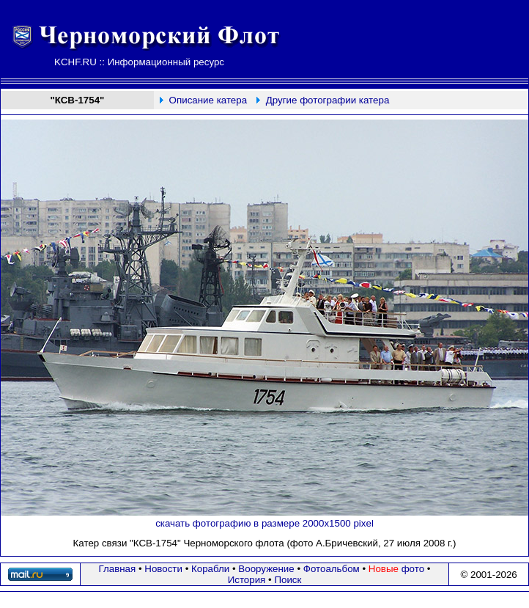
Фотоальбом (331, 568)
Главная (117, 568)
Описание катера (208, 100)
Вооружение (266, 568)
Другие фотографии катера (328, 100)
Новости (163, 568)
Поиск (287, 579)
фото (396, 568)
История (247, 579)
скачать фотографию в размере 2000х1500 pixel (264, 523)
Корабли (210, 568)
